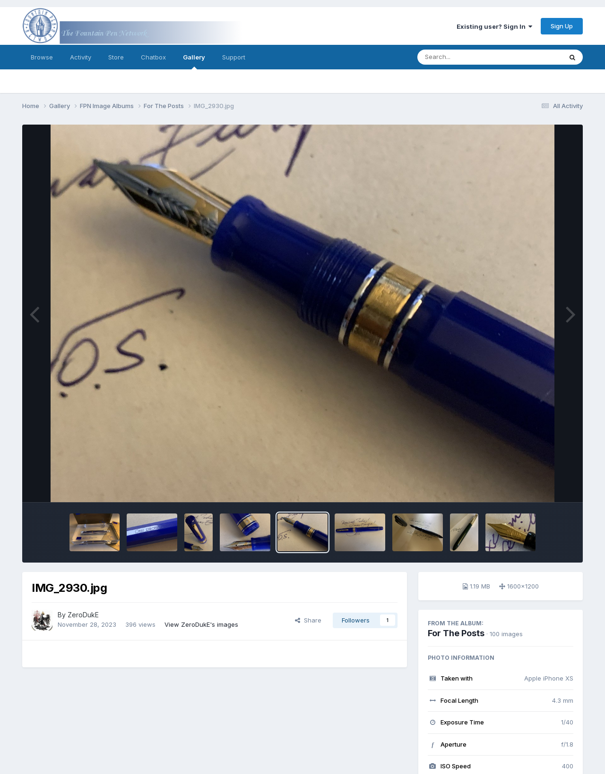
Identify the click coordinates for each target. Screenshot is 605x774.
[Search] (463, 57)
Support (233, 57)
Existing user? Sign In (494, 26)
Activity (80, 57)
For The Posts (456, 633)
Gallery (194, 61)
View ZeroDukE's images (201, 624)
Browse (42, 57)
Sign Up (562, 26)
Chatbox (153, 57)
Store (116, 57)
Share (308, 620)
